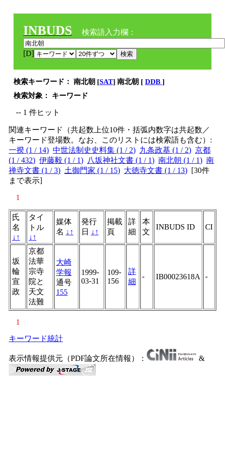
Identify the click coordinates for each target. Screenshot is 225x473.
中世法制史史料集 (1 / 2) (94, 150)
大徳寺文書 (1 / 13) (155, 170)
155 (62, 292)
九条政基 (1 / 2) (165, 150)
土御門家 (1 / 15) (92, 170)
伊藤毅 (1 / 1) (61, 160)
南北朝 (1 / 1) (180, 160)
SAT (106, 82)
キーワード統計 (36, 338)
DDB (153, 82)
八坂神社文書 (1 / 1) (120, 160)
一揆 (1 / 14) (29, 150)
